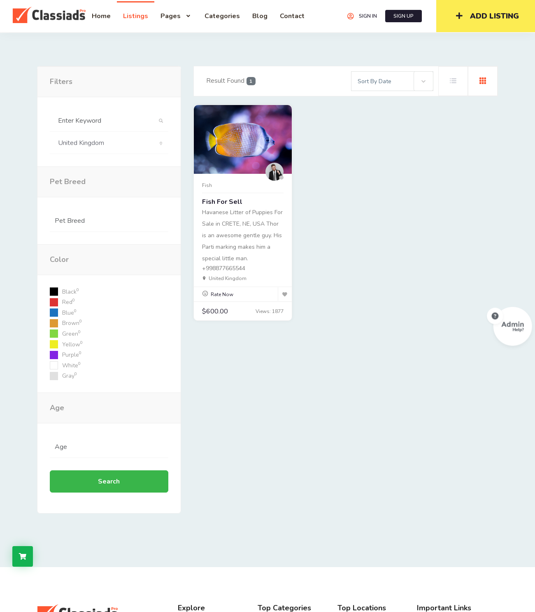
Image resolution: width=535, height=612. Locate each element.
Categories (222, 16)
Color (59, 259)
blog (260, 16)
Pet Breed (68, 182)
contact (292, 16)
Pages (176, 16)
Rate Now (222, 294)
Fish (207, 185)
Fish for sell (222, 201)
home (101, 16)
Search (109, 481)
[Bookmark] (285, 294)
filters (61, 81)
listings (135, 16)
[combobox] (392, 81)
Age (57, 408)
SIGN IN (362, 16)
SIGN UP (403, 16)
